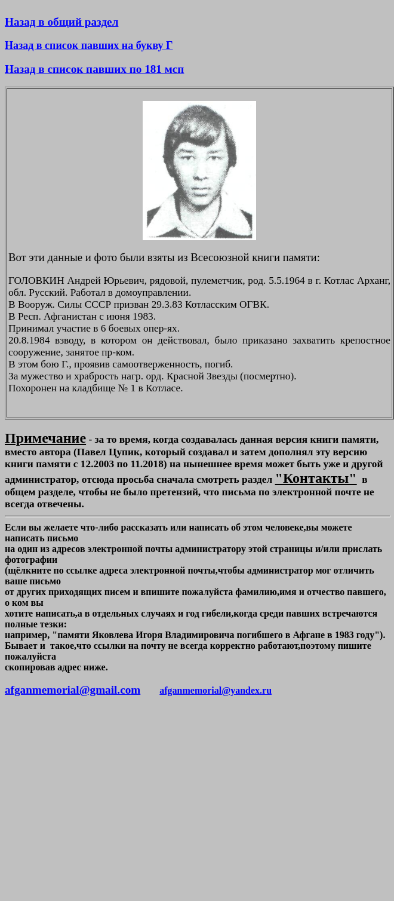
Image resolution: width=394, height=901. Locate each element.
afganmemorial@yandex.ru (215, 690)
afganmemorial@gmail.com (72, 690)
